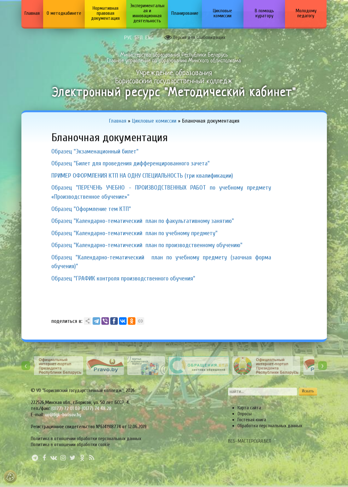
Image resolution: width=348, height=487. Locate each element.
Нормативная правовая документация (105, 13)
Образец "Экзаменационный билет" (95, 151)
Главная (32, 13)
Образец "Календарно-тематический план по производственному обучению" (146, 245)
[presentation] (25, 365)
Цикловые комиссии (222, 13)
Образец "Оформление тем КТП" (91, 209)
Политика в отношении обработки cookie (70, 444)
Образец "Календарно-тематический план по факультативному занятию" (142, 220)
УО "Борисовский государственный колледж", (81, 390)
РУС (128, 38)
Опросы (244, 414)
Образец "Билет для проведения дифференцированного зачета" (130, 163)
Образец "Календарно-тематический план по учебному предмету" (134, 233)
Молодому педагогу (306, 13)
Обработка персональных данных (269, 426)
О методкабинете (64, 13)
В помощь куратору (264, 13)
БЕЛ (138, 38)
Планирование (184, 13)
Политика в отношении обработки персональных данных (86, 438)
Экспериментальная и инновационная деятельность (147, 13)
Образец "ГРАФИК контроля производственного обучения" (123, 278)
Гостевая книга (251, 420)
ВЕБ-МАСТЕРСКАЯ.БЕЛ (249, 441)
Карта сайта (249, 408)
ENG (149, 38)
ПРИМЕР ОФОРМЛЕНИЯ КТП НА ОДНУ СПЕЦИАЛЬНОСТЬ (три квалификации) (142, 175)
